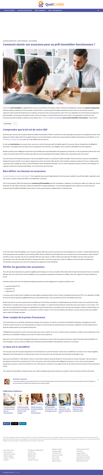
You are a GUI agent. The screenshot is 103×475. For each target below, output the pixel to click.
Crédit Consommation (55, 10)
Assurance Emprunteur (24, 10)
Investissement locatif (82, 449)
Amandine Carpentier (20, 379)
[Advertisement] (51, 24)
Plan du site (31, 452)
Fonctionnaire (32, 41)
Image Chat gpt (80, 453)
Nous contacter (8, 452)
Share (6, 423)
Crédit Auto (79, 451)
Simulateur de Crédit (9, 454)
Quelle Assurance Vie (82, 461)
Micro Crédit (55, 457)
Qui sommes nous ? (9, 450)
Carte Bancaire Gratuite (83, 457)
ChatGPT (6, 460)
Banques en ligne (57, 449)
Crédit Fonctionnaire (82, 455)
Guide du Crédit (32, 454)
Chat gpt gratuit (56, 451)
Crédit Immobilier (40, 10)
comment (52, 118)
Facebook (11, 458)
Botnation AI (55, 459)
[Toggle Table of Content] (14, 123)
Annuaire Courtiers (33, 460)
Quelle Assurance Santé (83, 459)
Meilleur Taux (31, 456)
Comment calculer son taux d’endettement (16, 176)
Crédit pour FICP (56, 453)
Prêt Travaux (31, 458)
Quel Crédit (16, 472)
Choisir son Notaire (57, 455)
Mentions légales (8, 456)
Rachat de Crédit (9, 10)
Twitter (6, 458)
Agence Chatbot (56, 461)
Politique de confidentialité (35, 450)
